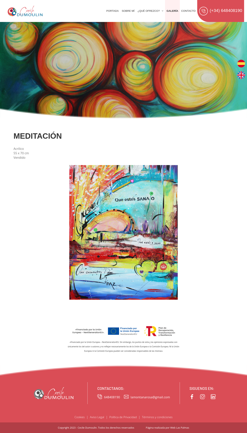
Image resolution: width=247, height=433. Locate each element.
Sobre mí (128, 10)
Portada (112, 10)
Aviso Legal (97, 417)
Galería (172, 10)
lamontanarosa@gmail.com (147, 397)
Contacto (188, 10)
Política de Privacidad (123, 417)
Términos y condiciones (157, 417)
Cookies (79, 417)
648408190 (108, 397)
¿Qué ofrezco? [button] (150, 10)
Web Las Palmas (179, 427)
